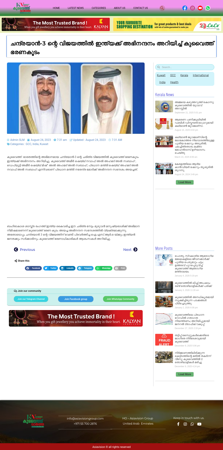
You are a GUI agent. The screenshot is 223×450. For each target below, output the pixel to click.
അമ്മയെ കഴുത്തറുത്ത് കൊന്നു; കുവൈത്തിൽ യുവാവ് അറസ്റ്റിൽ (194, 105)
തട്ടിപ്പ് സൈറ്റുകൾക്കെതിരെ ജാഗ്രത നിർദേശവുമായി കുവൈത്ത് (192, 338)
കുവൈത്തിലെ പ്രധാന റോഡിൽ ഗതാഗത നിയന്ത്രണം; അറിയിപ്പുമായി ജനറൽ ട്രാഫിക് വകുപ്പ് (192, 319)
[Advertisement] (76, 198)
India (36, 144)
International (202, 75)
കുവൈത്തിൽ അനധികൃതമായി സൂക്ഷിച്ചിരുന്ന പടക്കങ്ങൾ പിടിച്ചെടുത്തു (194, 300)
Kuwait (44, 144)
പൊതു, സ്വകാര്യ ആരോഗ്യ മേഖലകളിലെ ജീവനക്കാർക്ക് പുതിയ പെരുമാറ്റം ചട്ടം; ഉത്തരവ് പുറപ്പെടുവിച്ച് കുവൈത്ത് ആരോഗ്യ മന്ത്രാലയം (194, 263)
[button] (162, 8)
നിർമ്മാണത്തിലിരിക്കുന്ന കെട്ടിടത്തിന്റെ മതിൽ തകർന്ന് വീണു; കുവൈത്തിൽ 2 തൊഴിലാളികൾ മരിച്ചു (193, 357)
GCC (28, 144)
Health (175, 82)
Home (56, 8)
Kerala (185, 75)
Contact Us (140, 8)
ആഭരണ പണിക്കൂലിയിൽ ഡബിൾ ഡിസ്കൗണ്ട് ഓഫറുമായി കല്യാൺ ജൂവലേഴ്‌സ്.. (194, 122)
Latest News (76, 8)
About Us (119, 8)
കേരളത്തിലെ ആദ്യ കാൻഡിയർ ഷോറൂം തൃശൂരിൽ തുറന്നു (194, 167)
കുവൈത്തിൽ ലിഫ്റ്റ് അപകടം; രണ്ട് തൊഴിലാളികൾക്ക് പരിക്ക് (193, 284)
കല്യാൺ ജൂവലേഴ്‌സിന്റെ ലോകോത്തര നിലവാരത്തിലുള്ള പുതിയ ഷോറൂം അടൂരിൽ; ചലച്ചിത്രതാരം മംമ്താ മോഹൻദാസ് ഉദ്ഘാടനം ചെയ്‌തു (194, 144)
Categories (99, 8)
